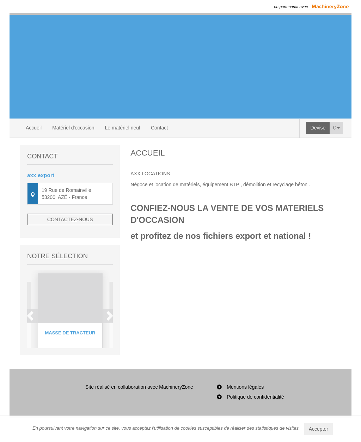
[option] (70, 310)
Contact (159, 128)
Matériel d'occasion (73, 128)
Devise (318, 128)
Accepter (318, 429)
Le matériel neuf (122, 128)
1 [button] (60, 367)
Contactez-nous (70, 219)
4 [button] (81, 367)
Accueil (34, 128)
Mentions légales (245, 411)
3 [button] (74, 367)
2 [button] (67, 367)
